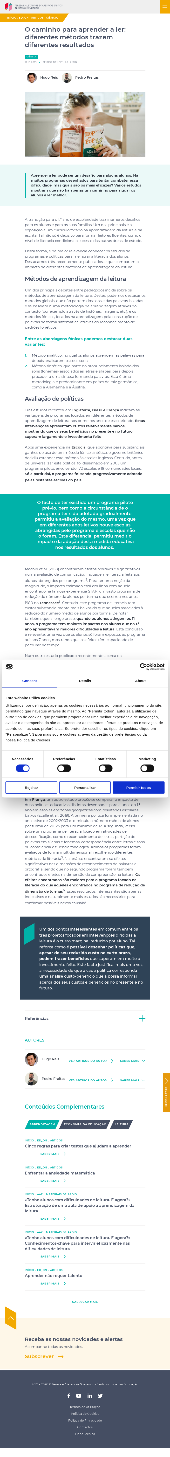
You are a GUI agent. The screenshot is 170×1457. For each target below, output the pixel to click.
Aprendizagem (42, 1124)
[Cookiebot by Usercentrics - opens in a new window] (143, 666)
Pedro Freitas (80, 78)
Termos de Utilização (85, 1407)
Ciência (52, 17)
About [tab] (140, 680)
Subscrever (39, 1356)
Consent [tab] (29, 680)
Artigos (37, 17)
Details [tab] (85, 680)
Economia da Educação (85, 1124)
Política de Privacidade (85, 1420)
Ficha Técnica (85, 1434)
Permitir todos (138, 788)
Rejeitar (31, 788)
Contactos (85, 1427)
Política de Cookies (85, 1414)
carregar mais (85, 1302)
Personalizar (85, 788)
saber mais (50, 1154)
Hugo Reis (42, 78)
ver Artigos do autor (88, 1061)
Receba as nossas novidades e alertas (74, 1339)
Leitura (122, 1124)
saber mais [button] (129, 1061)
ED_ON (24, 17)
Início (11, 17)
